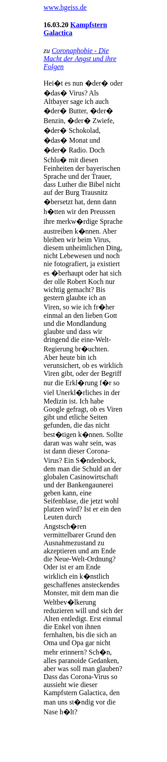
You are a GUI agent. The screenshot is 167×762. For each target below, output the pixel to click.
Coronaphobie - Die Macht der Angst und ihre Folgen (80, 58)
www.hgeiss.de (65, 7)
